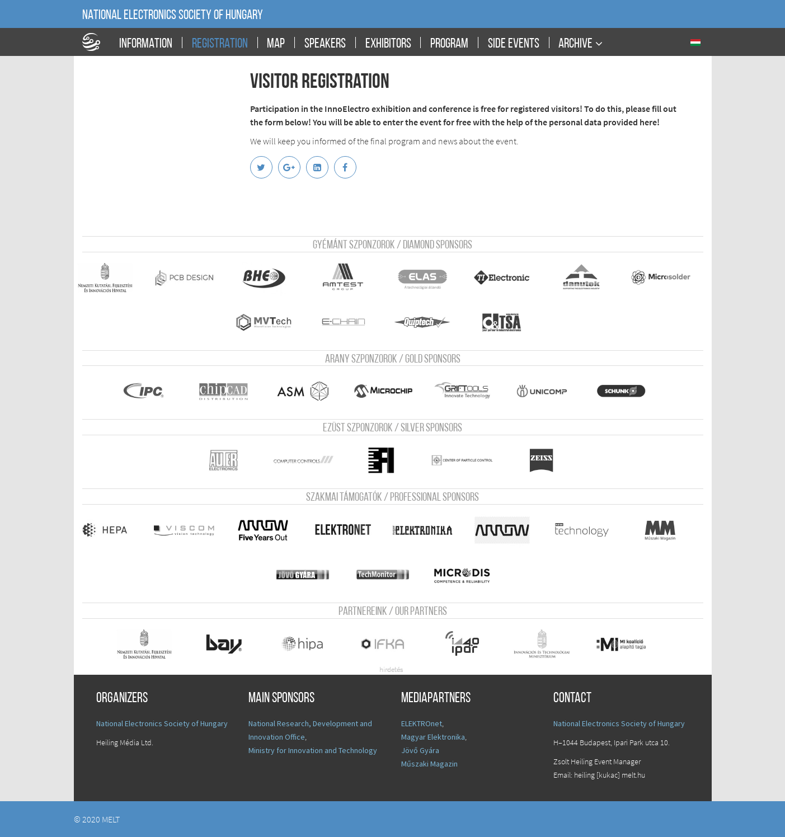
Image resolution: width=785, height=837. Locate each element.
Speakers (325, 44)
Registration (220, 44)
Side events (513, 44)
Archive (575, 44)
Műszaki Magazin (429, 764)
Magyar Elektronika (433, 737)
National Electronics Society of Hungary (172, 15)
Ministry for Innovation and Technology (312, 750)
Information (145, 44)
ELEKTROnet (421, 723)
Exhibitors (388, 44)
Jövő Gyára (420, 750)
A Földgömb (96, 42)
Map (276, 44)
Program (449, 44)
